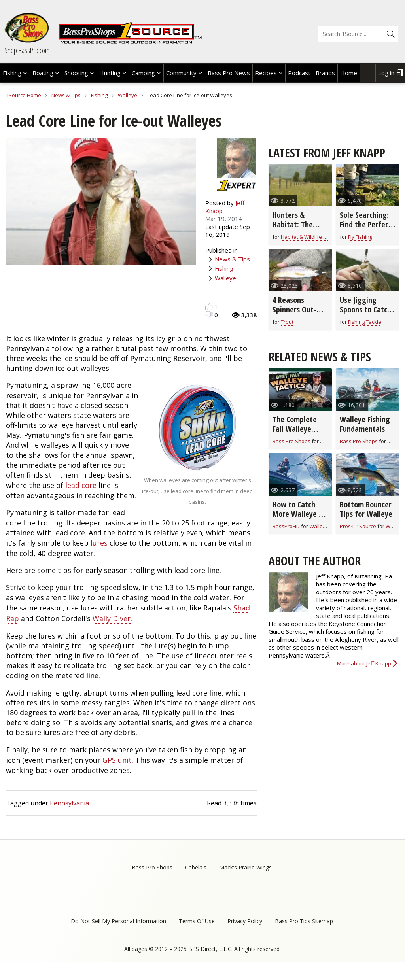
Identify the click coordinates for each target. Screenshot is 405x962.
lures (99, 543)
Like (209, 306)
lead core (81, 485)
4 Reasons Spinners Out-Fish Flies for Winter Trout (294, 314)
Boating (42, 73)
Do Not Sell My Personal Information (118, 921)
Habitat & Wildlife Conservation (318, 236)
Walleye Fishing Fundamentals (365, 424)
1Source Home (23, 95)
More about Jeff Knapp (364, 663)
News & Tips (66, 95)
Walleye (127, 95)
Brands (325, 73)
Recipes (266, 73)
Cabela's (195, 867)
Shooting (76, 73)
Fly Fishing (360, 236)
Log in (386, 73)
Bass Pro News (229, 73)
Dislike (209, 314)
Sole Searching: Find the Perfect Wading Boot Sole (366, 229)
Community (181, 73)
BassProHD (286, 526)
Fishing (12, 73)
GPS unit (117, 760)
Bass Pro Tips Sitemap (304, 921)
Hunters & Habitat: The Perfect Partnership (293, 229)
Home (348, 73)
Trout (287, 321)
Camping (143, 73)
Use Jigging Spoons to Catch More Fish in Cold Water (367, 314)
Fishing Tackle (364, 321)
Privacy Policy (244, 921)
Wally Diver (112, 618)
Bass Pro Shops (291, 441)
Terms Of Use (197, 921)
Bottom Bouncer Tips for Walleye (366, 509)
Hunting (110, 73)
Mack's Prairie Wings (245, 867)
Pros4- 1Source (358, 526)
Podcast (299, 73)
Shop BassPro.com (26, 50)
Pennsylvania (69, 803)
